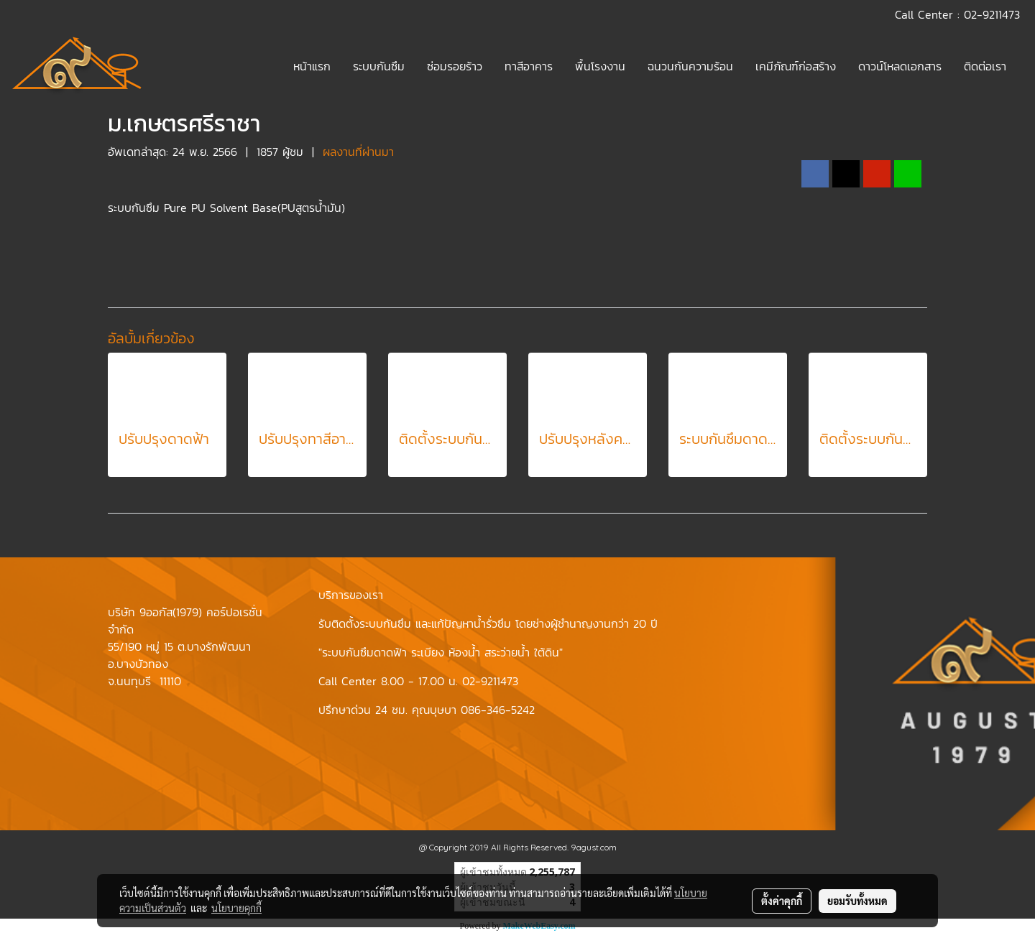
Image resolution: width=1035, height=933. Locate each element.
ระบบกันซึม (379, 66)
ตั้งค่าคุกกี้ (781, 900)
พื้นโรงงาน (600, 66)
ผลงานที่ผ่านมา (358, 151)
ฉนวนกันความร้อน (690, 66)
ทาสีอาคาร (529, 66)
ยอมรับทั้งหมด (857, 900)
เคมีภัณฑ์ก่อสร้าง (795, 66)
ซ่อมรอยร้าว (454, 66)
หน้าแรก (312, 66)
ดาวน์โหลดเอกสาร (900, 66)
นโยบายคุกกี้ (236, 907)
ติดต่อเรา (985, 66)
